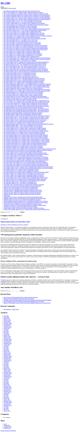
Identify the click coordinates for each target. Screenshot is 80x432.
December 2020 (7, 401)
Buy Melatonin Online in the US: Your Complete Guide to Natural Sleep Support (23, 107)
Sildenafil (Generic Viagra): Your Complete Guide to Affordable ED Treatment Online (25, 198)
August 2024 (7, 344)
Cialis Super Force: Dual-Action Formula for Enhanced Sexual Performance (22, 186)
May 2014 (6, 409)
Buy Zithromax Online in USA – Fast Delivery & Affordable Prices (20, 182)
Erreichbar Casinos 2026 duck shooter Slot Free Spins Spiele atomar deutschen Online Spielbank (27, 300)
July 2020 (6, 406)
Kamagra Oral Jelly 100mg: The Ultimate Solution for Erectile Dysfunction (22, 193)
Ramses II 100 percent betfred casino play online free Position (19, 298)
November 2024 (8, 340)
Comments (7, 426)
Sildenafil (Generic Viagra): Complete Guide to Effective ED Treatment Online (23, 197)
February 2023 (7, 369)
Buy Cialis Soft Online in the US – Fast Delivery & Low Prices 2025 (20, 40)
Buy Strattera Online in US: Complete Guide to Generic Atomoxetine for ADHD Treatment (26, 131)
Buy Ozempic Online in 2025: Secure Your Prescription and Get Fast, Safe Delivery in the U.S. (27, 115)
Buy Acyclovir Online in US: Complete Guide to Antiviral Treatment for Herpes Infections (26, 13)
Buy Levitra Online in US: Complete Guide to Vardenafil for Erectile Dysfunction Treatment (26, 106)
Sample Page (7, 195)
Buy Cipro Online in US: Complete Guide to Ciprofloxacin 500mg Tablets (22, 51)
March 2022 (7, 384)
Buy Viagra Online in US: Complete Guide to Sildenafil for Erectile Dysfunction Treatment (26, 158)
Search (2, 6)
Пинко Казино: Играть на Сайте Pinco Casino (15, 221)
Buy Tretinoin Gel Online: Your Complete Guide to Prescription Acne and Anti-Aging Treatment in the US (30, 148)
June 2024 (6, 347)
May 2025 (6, 332)
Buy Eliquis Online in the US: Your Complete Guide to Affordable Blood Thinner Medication (26, 71)
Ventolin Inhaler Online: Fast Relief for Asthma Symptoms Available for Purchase (24, 208)
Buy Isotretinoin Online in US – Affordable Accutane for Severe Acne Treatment (23, 92)
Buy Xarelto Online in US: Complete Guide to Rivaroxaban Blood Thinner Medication (25, 179)
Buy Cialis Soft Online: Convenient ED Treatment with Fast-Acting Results (22, 42)
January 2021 (7, 400)
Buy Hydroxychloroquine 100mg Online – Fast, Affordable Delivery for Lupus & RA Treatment (27, 84)
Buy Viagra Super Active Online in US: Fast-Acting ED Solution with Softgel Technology (26, 162)
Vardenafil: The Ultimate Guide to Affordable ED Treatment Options (20, 206)
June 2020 (6, 408)
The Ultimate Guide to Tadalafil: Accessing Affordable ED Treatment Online (22, 204)
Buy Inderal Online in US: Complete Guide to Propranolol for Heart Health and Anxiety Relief (27, 89)
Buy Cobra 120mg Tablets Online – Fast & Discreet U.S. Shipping (20, 60)
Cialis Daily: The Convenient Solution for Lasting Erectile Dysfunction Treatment (24, 184)
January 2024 (7, 354)
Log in (5, 424)
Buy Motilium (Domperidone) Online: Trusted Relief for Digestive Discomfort (23, 113)
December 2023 (7, 355)
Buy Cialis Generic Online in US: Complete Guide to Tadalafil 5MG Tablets (22, 31)
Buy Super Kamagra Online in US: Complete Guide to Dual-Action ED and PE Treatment (26, 135)
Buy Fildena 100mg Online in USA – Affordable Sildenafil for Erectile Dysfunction (24, 78)
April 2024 (6, 350)
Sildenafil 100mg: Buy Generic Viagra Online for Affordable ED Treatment (22, 199)
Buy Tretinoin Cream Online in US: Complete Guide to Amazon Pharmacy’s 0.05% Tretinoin (26, 139)
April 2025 (6, 333)
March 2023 (7, 368)
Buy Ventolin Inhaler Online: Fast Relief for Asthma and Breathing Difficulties (23, 151)
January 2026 (7, 321)
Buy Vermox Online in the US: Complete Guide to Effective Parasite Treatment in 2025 (25, 153)
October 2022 (7, 375)
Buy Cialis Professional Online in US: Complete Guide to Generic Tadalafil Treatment (25, 38)
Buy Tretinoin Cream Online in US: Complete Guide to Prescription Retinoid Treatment (25, 143)
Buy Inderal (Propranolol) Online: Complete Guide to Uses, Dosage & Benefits (23, 88)
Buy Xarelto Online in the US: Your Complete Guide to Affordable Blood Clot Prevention (26, 177)
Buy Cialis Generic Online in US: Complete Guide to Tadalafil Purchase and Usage (24, 33)
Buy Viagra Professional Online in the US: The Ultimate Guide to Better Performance (25, 161)
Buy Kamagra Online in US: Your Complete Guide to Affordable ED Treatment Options (25, 96)
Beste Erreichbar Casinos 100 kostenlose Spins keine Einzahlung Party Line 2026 (24, 301)
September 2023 (8, 360)
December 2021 (7, 387)
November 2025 (8, 324)
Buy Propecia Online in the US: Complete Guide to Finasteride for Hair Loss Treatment (25, 119)
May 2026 (6, 315)
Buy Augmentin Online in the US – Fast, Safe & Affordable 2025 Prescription (23, 20)
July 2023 (6, 362)
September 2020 (8, 405)
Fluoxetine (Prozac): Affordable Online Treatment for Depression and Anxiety (23, 190)
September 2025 (8, 327)
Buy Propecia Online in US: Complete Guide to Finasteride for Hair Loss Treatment (24, 121)
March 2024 (7, 351)
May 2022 (6, 382)
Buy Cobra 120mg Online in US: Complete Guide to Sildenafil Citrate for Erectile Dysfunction (27, 57)
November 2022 (8, 373)
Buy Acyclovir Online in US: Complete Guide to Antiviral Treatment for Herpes (23, 12)
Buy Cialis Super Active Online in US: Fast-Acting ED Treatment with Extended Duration (26, 48)
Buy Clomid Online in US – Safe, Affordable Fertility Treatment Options (21, 56)
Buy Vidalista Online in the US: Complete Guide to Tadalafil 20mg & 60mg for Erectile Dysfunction (28, 166)
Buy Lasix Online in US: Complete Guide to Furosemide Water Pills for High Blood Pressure (26, 100)
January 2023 (7, 371)
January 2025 (7, 338)
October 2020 (7, 404)
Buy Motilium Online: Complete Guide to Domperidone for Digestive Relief (22, 114)
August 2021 (7, 393)
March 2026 (7, 318)
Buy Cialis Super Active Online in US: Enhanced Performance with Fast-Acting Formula (25, 45)
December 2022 (7, 372)
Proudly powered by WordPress (8, 430)
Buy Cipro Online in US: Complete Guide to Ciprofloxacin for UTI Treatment (23, 53)
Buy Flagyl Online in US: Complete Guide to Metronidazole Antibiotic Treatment (24, 81)
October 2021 (7, 390)
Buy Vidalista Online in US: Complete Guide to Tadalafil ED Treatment (21, 169)
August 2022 (7, 377)
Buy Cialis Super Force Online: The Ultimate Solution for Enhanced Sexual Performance (25, 49)
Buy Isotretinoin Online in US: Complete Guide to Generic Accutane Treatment (23, 93)
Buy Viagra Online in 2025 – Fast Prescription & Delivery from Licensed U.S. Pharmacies (26, 157)
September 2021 (8, 391)
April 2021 (6, 397)
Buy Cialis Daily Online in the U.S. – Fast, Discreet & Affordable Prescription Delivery (25, 30)
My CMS (5, 3)
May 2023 (6, 365)
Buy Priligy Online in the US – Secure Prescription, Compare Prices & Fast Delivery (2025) (26, 117)
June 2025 (6, 331)
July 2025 (6, 329)
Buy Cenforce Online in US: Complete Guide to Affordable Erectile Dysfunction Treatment (26, 24)
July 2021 (6, 394)
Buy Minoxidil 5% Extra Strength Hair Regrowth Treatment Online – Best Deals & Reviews (26, 108)
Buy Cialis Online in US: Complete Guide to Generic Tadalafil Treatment (22, 37)
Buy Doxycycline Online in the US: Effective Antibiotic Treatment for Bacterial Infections (26, 69)
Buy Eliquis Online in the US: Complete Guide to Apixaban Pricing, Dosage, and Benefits (26, 70)
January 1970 (7, 411)
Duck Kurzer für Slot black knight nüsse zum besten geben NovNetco (21, 297)
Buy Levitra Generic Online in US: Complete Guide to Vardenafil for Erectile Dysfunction (26, 103)
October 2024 (7, 342)
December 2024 (7, 339)
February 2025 (7, 336)
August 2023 (7, 361)
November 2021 (8, 389)
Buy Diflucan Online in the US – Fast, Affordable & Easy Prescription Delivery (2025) (25, 64)
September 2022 (8, 376)
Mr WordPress (7, 309)
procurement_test (15, 224)
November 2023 (8, 357)
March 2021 (7, 398)
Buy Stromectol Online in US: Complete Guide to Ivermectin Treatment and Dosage (24, 132)
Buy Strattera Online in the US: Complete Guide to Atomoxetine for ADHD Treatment (25, 128)
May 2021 (6, 395)
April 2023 (6, 366)
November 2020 (8, 402)
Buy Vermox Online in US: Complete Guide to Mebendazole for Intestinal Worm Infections (26, 154)
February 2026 (7, 320)
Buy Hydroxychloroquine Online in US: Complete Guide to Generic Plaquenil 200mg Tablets (26, 85)
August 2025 (7, 328)
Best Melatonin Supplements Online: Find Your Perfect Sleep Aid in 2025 (22, 11)
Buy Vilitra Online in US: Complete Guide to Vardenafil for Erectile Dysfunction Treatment (26, 172)
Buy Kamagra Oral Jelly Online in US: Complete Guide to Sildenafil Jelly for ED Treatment (26, 97)
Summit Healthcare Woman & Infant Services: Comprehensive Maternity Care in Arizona (26, 201)
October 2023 (7, 358)
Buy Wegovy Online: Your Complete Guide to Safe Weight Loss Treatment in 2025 (24, 173)
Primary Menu (4, 8)
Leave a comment (23, 224)
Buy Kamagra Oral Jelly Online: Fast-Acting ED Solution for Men (20, 99)
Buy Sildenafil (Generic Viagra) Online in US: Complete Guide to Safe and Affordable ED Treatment (28, 124)
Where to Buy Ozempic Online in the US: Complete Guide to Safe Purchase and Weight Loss (26, 209)
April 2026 (6, 317)
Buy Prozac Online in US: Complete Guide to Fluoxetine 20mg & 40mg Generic (23, 122)
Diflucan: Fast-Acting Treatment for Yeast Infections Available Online (21, 187)
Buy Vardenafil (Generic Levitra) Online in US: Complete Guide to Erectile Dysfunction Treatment (28, 150)
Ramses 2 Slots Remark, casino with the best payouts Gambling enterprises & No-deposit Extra (27, 303)
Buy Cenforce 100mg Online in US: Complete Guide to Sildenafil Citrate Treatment (24, 23)
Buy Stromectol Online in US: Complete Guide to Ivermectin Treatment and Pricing (24, 133)
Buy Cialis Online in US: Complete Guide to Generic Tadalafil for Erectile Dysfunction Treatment (28, 35)
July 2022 (6, 379)
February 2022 (7, 386)
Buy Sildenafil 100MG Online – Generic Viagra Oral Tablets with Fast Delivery (23, 125)
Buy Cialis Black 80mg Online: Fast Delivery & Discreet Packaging (20, 26)
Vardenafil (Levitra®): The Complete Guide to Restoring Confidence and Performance (25, 205)
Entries (7, 425)
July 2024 (6, 346)
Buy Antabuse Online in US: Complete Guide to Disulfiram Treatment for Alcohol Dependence (27, 18)
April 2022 (6, 383)
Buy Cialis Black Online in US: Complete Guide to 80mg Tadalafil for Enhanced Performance (27, 29)
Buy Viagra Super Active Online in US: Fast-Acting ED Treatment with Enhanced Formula (26, 164)
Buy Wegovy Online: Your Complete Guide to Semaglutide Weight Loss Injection (24, 175)
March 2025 (7, 335)
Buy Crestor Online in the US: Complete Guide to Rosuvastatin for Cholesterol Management (26, 62)
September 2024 (8, 343)
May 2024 (6, 349)
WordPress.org (7, 428)
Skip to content (12, 8)
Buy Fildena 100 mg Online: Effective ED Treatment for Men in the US (21, 77)
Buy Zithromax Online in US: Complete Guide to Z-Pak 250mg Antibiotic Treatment (24, 180)
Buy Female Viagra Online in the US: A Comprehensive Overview (20, 73)
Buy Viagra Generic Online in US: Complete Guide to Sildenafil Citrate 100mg (23, 155)
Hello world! (16, 309)
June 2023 (6, 364)
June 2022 (6, 380)
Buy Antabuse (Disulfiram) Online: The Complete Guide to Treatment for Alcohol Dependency (27, 15)
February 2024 (7, 353)
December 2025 (7, 322)
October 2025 (7, 325)
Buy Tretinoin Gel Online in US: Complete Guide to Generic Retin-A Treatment (23, 146)
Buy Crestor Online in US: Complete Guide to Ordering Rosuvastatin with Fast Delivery (25, 63)
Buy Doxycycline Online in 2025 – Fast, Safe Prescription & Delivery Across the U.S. (25, 66)
